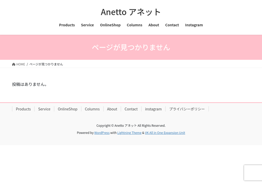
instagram (153, 108)
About (112, 108)
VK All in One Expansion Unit (165, 132)
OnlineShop (68, 108)
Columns (92, 108)
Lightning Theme (129, 132)
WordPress (102, 132)
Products (23, 108)
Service (44, 108)
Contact (131, 108)
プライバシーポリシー (187, 108)
